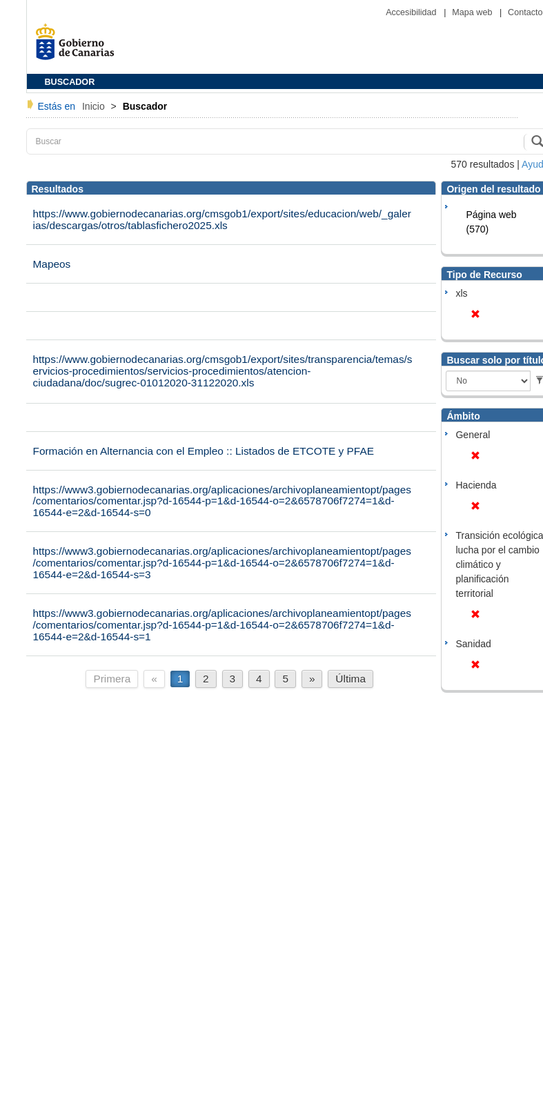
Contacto (525, 12)
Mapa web (473, 12)
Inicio (95, 106)
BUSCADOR (70, 82)
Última (350, 678)
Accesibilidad (412, 12)
